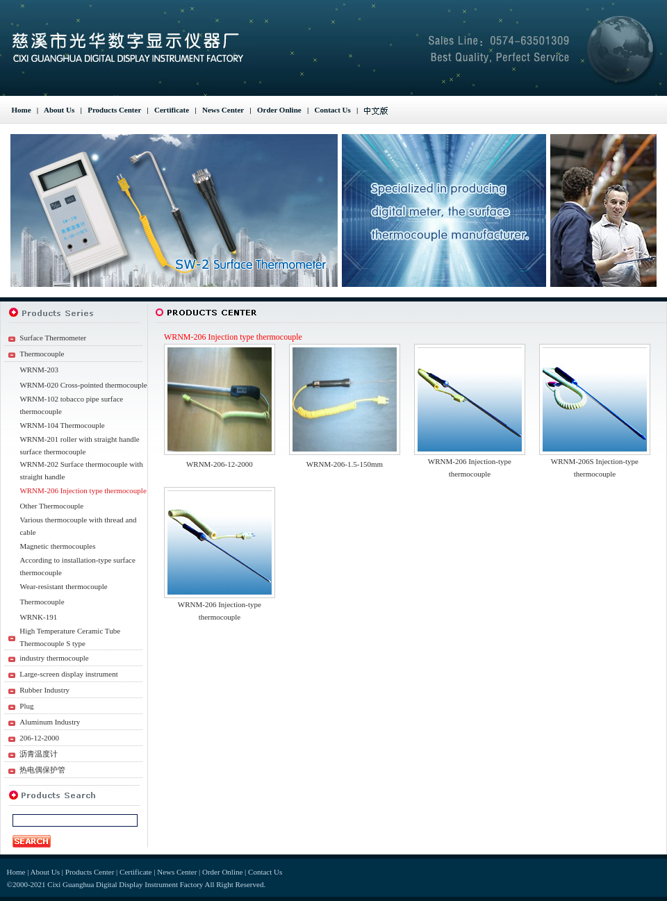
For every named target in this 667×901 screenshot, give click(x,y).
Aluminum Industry (49, 722)
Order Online (279, 110)
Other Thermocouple (51, 506)
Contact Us (333, 110)
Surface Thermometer (52, 337)
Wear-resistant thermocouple (63, 586)
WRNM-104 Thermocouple (61, 425)
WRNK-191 (38, 617)
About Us (59, 110)
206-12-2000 (39, 738)
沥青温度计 (38, 754)
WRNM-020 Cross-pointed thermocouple (83, 385)
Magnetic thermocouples (57, 546)
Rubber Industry (44, 690)
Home (21, 110)
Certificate (171, 110)
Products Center (114, 110)
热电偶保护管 (42, 770)
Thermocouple (41, 353)
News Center (223, 110)
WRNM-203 (38, 369)
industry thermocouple (53, 658)
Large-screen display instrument (68, 674)
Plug (26, 706)
